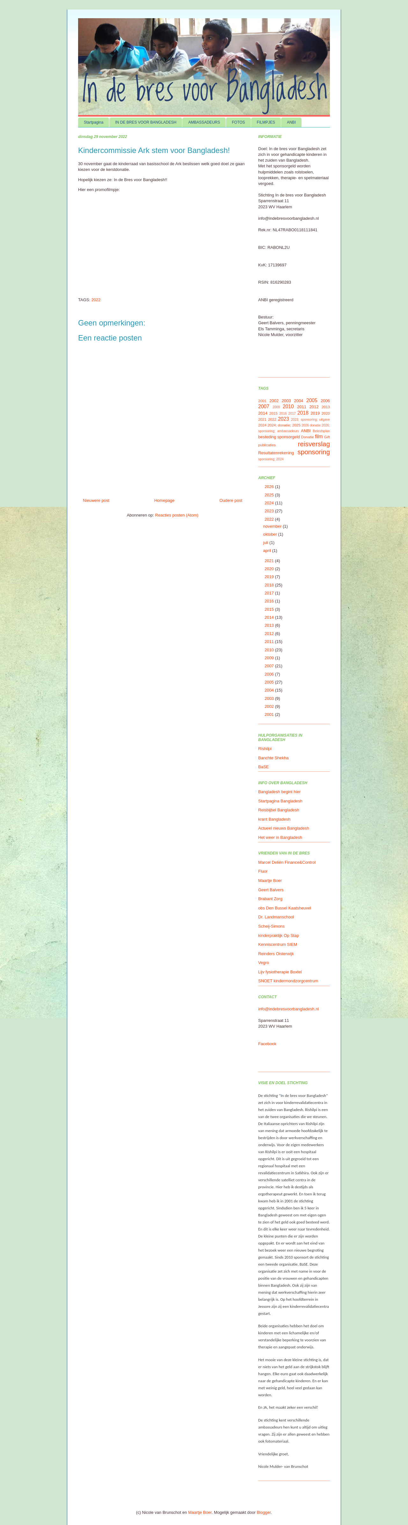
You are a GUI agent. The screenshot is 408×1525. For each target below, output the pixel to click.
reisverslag (314, 444)
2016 (283, 413)
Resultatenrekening (276, 452)
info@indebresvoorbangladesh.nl (288, 1009)
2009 (276, 407)
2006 (325, 400)
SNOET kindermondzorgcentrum (288, 980)
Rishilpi (265, 748)
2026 (270, 486)
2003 (286, 400)
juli (266, 542)
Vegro (263, 962)
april (267, 550)
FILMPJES (266, 122)
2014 (262, 413)
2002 (274, 400)
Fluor (263, 871)
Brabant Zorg (270, 898)
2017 (292, 413)
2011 (301, 406)
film (319, 436)
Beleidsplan (321, 431)
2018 (303, 413)
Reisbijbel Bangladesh (278, 810)
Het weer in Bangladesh (280, 837)
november (273, 526)
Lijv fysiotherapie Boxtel (280, 971)
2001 (262, 401)
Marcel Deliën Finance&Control (287, 862)
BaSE (263, 766)
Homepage (164, 500)
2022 (96, 299)
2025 (296, 425)
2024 (262, 425)
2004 (298, 400)
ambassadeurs (288, 431)
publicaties (267, 445)
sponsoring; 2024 (271, 459)
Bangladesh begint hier (279, 791)
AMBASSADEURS (204, 122)
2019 (315, 413)
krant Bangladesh (274, 819)
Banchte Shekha (273, 757)
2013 (326, 407)
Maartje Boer (270, 880)
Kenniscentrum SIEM (277, 944)
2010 (288, 406)
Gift (327, 437)
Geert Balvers (270, 889)
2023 (283, 419)
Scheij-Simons (271, 926)
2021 (262, 419)
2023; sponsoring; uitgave (310, 419)
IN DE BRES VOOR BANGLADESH (145, 122)
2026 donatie (311, 425)
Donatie (307, 437)
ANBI (291, 122)
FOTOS (238, 122)
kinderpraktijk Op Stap (278, 935)
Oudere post (230, 500)
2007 (263, 406)
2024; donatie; (279, 425)
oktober (270, 534)
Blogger (264, 1512)
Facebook (267, 1043)
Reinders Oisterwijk (276, 953)
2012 (313, 406)
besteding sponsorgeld (279, 436)
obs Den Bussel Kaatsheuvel (284, 908)
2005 (311, 400)
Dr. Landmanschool (276, 917)
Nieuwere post (96, 500)
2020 (326, 413)
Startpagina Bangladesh (280, 801)
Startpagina (93, 122)
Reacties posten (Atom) (177, 515)
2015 (273, 413)
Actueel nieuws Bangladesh (283, 828)
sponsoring (313, 452)
